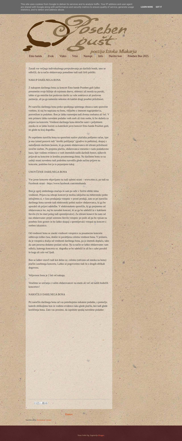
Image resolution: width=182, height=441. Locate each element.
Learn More (147, 7)
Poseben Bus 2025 (138, 56)
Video (63, 56)
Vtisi (75, 56)
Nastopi (87, 56)
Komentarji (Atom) (44, 420)
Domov (69, 414)
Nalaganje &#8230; (68, 354)
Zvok (51, 56)
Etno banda (35, 56)
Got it (159, 7)
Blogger (101, 435)
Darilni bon (115, 56)
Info (100, 56)
